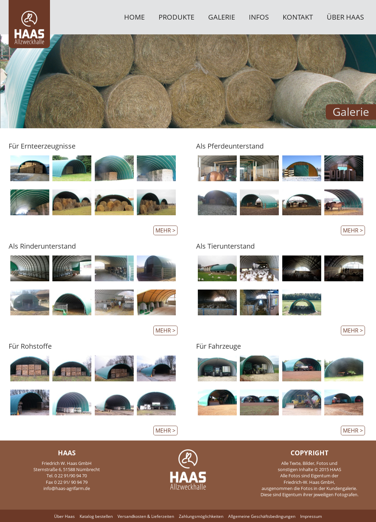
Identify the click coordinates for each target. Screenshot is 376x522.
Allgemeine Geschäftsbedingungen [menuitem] (261, 516)
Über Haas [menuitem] (345, 18)
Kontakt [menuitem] (298, 18)
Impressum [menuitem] (311, 516)
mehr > (165, 230)
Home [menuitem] (134, 18)
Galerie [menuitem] (221, 18)
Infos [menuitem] (259, 18)
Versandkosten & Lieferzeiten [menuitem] (146, 516)
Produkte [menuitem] (176, 18)
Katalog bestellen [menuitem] (96, 516)
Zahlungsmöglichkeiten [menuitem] (201, 516)
